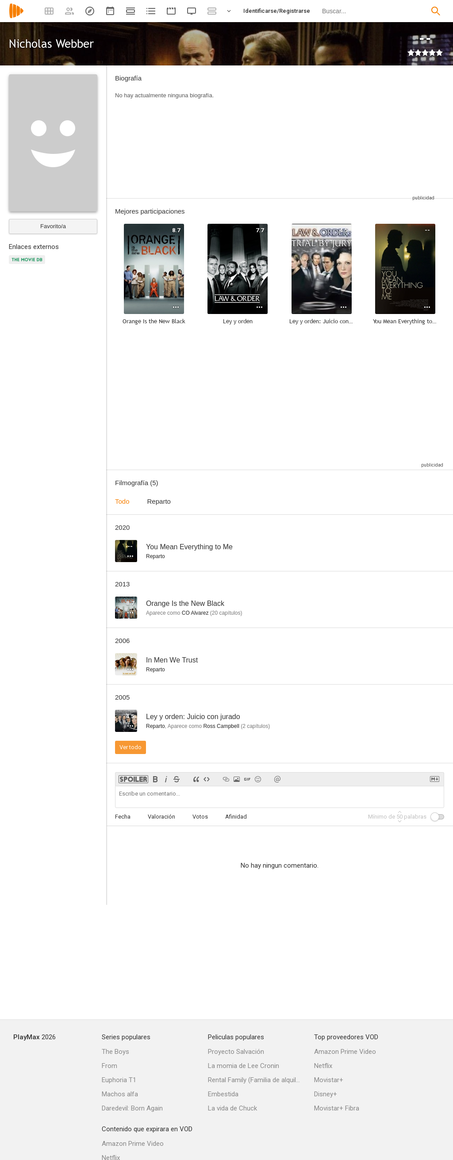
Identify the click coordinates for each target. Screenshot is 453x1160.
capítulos (226, 613)
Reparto (159, 501)
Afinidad (236, 816)
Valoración (161, 816)
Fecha (123, 816)
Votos (200, 816)
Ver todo (130, 747)
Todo (122, 501)
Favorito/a (53, 226)
